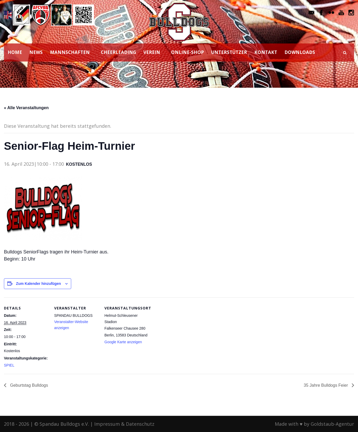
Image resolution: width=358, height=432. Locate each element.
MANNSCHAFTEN (70, 52)
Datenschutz (140, 424)
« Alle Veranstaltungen (26, 108)
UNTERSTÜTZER (229, 52)
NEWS (36, 52)
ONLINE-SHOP (187, 52)
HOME (15, 52)
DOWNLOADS (299, 52)
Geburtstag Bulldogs (28, 385)
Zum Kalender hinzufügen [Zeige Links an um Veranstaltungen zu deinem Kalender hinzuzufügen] (38, 283)
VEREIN (151, 52)
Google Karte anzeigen (123, 342)
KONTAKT (265, 52)
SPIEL (9, 365)
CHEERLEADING (118, 52)
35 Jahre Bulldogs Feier (326, 385)
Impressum (107, 424)
